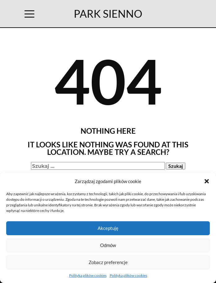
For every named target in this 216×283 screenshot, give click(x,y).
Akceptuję (108, 228)
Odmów (108, 245)
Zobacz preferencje (108, 262)
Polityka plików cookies (88, 275)
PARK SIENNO (108, 13)
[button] (207, 181)
